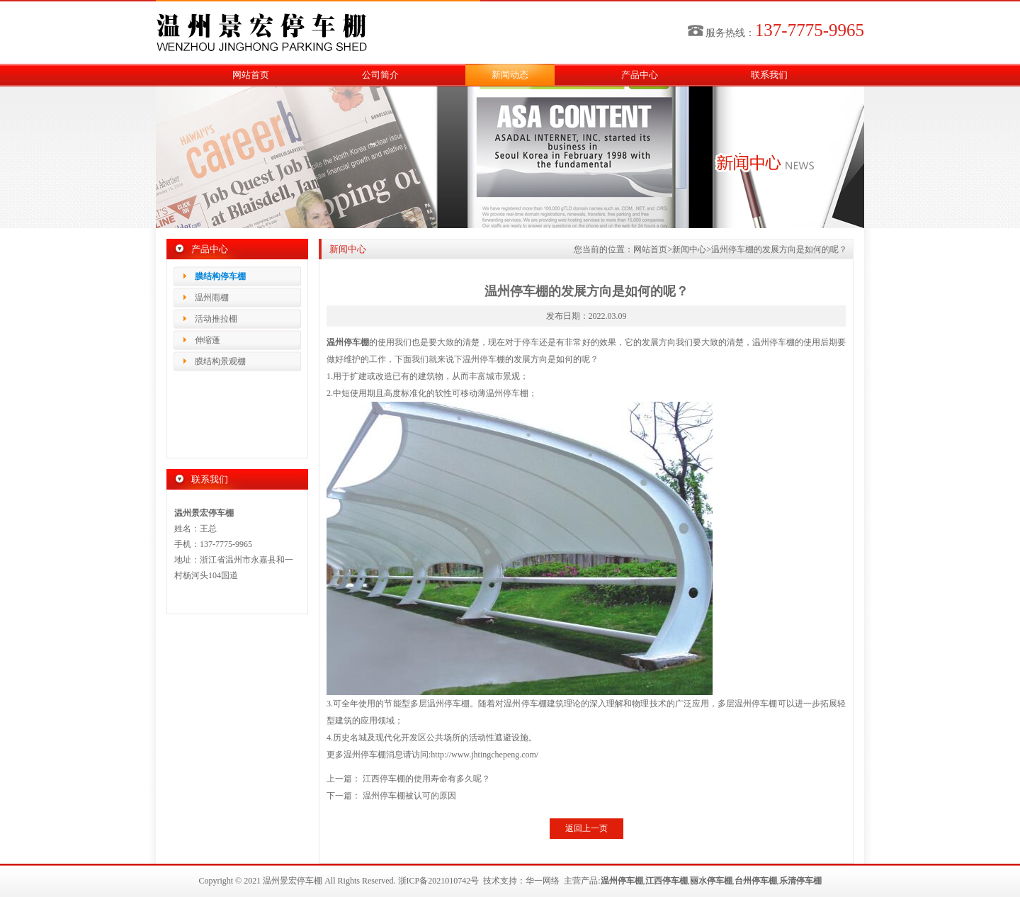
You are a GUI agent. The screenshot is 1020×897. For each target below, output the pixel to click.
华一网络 (543, 881)
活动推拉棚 (216, 319)
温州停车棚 (348, 342)
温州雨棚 (212, 298)
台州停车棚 (756, 881)
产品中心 (639, 74)
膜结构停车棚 (220, 276)
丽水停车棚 (711, 881)
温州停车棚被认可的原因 (409, 796)
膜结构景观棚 (220, 361)
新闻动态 (510, 74)
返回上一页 (586, 828)
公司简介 (380, 74)
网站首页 (250, 74)
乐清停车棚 (800, 881)
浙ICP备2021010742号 (439, 881)
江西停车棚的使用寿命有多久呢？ (426, 779)
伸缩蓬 (207, 340)
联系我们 (769, 74)
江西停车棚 (666, 881)
